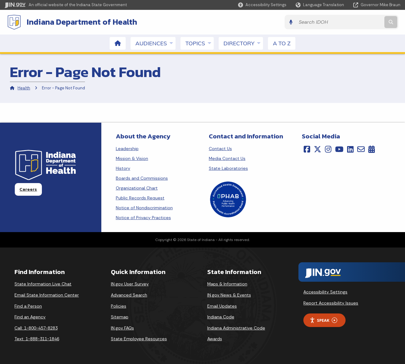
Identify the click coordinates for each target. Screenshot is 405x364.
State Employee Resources (139, 339)
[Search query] (352, 22)
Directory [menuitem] (243, 43)
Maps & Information (227, 284)
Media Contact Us (227, 158)
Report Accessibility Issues (330, 302)
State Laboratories (228, 168)
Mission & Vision (132, 158)
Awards (214, 339)
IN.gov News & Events (229, 294)
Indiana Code (220, 316)
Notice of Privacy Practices (143, 217)
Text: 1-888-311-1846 (36, 339)
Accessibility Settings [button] (325, 292)
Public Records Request (140, 197)
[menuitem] (118, 43)
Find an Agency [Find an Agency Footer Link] (30, 316)
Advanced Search (129, 294)
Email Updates (222, 306)
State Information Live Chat (42, 284)
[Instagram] (328, 149)
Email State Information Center (46, 294)
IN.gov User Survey (130, 284)
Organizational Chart (137, 187)
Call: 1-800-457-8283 (36, 327)
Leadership (127, 148)
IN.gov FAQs (122, 327)
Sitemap (119, 316)
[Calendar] (371, 149)
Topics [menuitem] (199, 43)
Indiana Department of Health (80, 22)
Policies (118, 306)
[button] (262, 5)
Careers (28, 189)
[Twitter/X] (317, 149)
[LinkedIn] (350, 149)
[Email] (361, 149)
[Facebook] (307, 149)
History (123, 168)
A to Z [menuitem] (281, 43)
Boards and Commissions (142, 178)
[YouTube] (339, 149)
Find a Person (28, 306)
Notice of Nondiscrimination (144, 207)
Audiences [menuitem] (156, 43)
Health (24, 88)
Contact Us (220, 148)
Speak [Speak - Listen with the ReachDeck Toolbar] (323, 320)
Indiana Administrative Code (236, 327)
